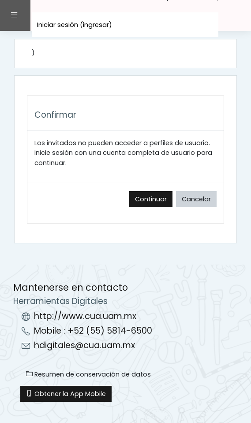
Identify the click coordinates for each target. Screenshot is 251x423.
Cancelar (196, 199)
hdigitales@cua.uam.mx (84, 345)
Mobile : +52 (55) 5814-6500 (93, 331)
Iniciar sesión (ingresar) (74, 24)
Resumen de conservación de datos (88, 374)
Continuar (151, 199)
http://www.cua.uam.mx (85, 316)
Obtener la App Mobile (66, 393)
